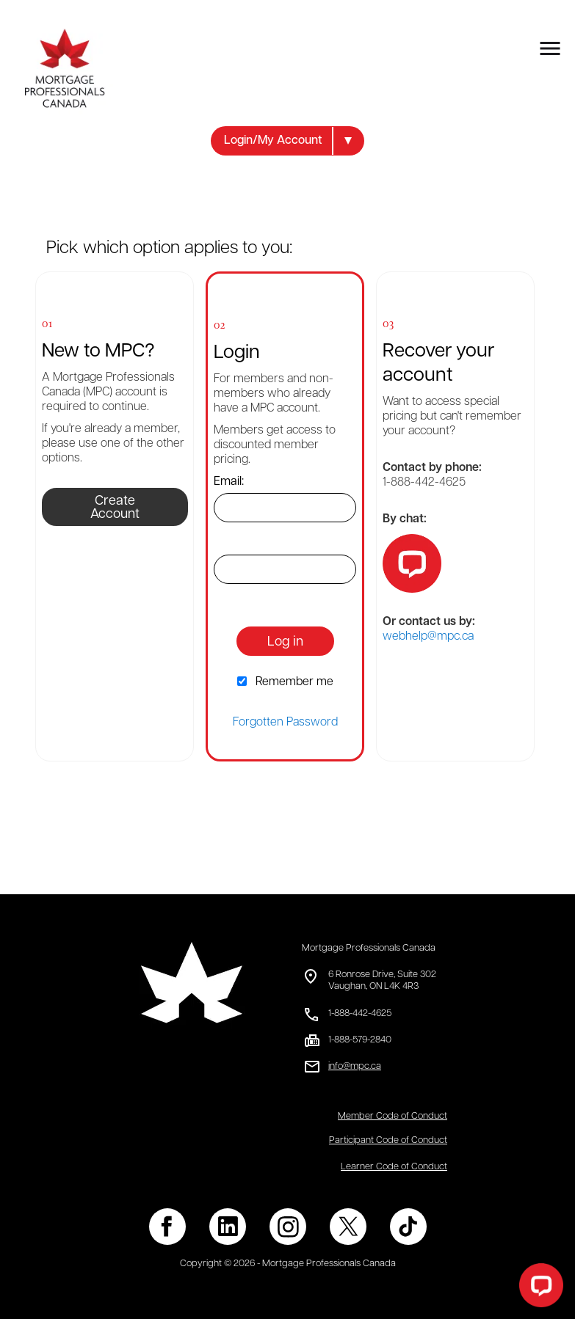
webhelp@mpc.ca (428, 637)
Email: (229, 482)
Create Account (115, 508)
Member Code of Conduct (392, 1116)
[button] (287, 141)
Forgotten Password (285, 722)
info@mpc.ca (354, 1066)
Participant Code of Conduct (388, 1140)
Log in (285, 642)
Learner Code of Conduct (394, 1167)
